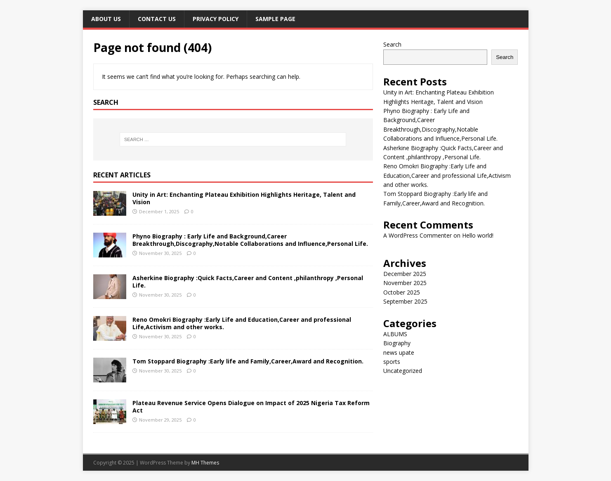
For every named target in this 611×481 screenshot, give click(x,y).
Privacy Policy (215, 19)
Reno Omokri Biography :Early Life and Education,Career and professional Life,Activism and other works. (241, 323)
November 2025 (405, 283)
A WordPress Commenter (417, 235)
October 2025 (401, 292)
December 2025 (404, 274)
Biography (396, 343)
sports (391, 361)
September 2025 (405, 301)
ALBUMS (395, 334)
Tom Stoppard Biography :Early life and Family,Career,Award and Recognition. (247, 361)
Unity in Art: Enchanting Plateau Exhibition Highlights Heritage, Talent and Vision (244, 198)
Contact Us (157, 19)
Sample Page (275, 19)
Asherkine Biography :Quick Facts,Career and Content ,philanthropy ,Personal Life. (247, 281)
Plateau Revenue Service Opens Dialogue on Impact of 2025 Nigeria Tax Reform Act (251, 406)
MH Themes (205, 462)
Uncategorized (402, 371)
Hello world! (477, 235)
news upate (398, 352)
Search (392, 44)
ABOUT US (106, 19)
